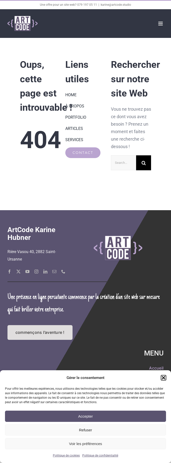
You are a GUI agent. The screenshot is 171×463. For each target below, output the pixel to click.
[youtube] (27, 272)
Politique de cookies (66, 455)
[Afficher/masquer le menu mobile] (161, 23)
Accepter (85, 416)
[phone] (63, 272)
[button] (163, 377)
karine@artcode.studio (116, 4)
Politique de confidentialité (100, 455)
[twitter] (18, 272)
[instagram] (36, 272)
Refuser (85, 430)
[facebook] (9, 272)
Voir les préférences (85, 444)
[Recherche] (143, 162)
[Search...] (123, 162)
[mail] (54, 272)
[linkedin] (45, 272)
